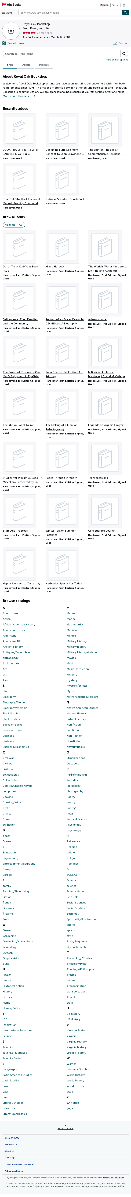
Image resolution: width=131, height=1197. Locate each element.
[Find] (125, 12)
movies (71, 660)
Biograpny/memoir (14, 710)
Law (5, 1094)
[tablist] (28, 65)
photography (74, 793)
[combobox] (70, 12)
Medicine (72, 632)
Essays (7, 871)
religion (71, 855)
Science (72, 882)
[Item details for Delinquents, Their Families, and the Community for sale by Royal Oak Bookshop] (23, 305)
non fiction (73, 732)
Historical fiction (12, 988)
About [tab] (26, 65)
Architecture (10, 666)
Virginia (71, 1038)
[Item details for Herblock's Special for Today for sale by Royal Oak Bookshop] (66, 569)
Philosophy (73, 788)
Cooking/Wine (11, 805)
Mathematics (75, 627)
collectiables (10, 777)
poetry (70, 805)
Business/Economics (16, 749)
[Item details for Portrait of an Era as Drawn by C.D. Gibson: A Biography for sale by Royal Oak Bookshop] (66, 305)
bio (4, 693)
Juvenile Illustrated (14, 1055)
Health (7, 977)
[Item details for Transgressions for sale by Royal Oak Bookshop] (108, 462)
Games (7, 932)
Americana (9, 638)
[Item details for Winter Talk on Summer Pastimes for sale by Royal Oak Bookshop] (66, 517)
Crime (6, 821)
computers (9, 793)
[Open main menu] (7, 12)
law (5, 1099)
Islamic (7, 1038)
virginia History (76, 1055)
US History (73, 1021)
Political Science (77, 821)
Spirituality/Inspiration (80, 921)
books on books (12, 732)
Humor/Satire (11, 1010)
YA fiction (72, 1105)
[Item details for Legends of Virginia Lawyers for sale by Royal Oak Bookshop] (108, 409)
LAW (6, 1088)
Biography (9, 699)
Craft (6, 810)
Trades (71, 977)
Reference (73, 843)
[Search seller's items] (58, 53)
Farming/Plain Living (15, 894)
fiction (6, 905)
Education (9, 855)
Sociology (73, 916)
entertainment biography (18, 866)
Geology (8, 955)
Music (70, 666)
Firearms (8, 910)
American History (13, 632)
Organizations (75, 760)
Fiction (7, 899)
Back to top (65, 1131)
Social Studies (75, 910)
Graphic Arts (10, 960)
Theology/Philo (76, 966)
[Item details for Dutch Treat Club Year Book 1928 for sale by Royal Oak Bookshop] (23, 252)
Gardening (9, 938)
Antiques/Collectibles (16, 654)
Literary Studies (12, 1105)
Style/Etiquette (76, 944)
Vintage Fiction (76, 1033)
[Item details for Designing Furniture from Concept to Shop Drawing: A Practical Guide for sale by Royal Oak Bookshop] (66, 134)
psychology (74, 832)
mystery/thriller (76, 688)
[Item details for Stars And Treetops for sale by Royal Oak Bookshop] (23, 515)
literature (8, 1110)
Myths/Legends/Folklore (81, 699)
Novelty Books (76, 749)
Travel (70, 999)
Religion (72, 849)
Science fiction (76, 894)
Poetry (71, 799)
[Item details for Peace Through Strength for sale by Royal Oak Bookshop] (66, 462)
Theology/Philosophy (80, 971)
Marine (71, 615)
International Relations (17, 1033)
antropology (10, 660)
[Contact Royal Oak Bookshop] (121, 43)
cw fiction (8, 827)
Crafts (6, 816)
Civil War (8, 760)
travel (70, 1005)
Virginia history (76, 1049)
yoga (70, 1110)
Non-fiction (73, 743)
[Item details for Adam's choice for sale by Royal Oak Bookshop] (108, 303)
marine (71, 621)
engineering (10, 860)
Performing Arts (76, 777)
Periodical (73, 782)
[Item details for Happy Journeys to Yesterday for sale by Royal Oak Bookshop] (23, 569)
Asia (5, 682)
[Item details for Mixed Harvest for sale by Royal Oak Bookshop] (66, 250)
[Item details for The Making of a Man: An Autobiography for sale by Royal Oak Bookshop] (66, 411)
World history (75, 1083)
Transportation (76, 988)
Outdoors (72, 766)
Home (6, 1005)
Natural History (76, 716)
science (71, 888)
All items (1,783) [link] (14, 225)
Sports (71, 927)
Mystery (72, 677)
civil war (8, 771)
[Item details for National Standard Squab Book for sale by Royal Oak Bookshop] (66, 182)
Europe (7, 877)
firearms (8, 916)
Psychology (74, 827)
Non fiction (73, 727)
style (69, 938)
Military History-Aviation (81, 654)
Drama (7, 843)
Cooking (8, 799)
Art (4, 671)
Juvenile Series (12, 1060)
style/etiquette (75, 949)
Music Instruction (77, 671)
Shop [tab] (10, 65)
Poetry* (71, 810)
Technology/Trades (78, 960)
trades (70, 983)
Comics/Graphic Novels (17, 788)
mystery (72, 682)
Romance (73, 866)
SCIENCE (73, 877)
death (6, 838)
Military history (76, 649)
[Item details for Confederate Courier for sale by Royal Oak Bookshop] (108, 515)
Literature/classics (14, 1116)
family (6, 888)
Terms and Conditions (111, 1180)
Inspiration (9, 1027)
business (8, 743)
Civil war (8, 766)
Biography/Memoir (14, 704)
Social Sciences (76, 905)
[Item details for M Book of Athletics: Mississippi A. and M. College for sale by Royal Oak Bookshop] (108, 358)
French (7, 921)
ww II (70, 1094)
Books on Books (13, 727)
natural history (75, 721)
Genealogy (9, 949)
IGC (5, 1021)
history (7, 999)
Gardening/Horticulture (17, 944)
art (4, 677)
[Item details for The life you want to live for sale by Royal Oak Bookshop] (23, 409)
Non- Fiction (74, 738)
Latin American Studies (17, 1077)
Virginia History (76, 1044)
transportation (75, 994)
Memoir (71, 638)
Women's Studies (77, 1071)
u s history (73, 1016)
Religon (71, 860)
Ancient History (12, 649)
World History (75, 1077)
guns (6, 966)
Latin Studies (11, 1083)
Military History (76, 643)
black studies (11, 721)
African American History (18, 627)
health (6, 983)
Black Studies (11, 716)
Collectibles (10, 782)
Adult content (11, 615)
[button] (124, 53)
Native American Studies (82, 710)
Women (71, 1066)
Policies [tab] (44, 65)
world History (75, 1088)
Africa (6, 621)
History (7, 994)
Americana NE (12, 643)
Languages (10, 1071)
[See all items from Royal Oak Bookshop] (13, 43)
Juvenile (8, 1049)
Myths (70, 693)
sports (70, 932)
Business (8, 738)
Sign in (115, 5)
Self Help (72, 899)
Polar (70, 816)
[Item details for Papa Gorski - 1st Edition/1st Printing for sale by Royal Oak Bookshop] (66, 358)
